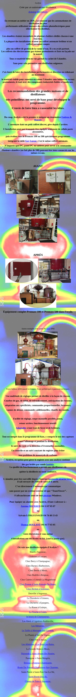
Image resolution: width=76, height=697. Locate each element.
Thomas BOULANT (30, 524)
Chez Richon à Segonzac (37, 589)
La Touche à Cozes (37, 612)
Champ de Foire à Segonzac (37, 681)
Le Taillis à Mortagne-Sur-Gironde (38, 630)
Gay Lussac (31, 141)
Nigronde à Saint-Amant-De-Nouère (37, 653)
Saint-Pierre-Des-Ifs (38, 676)
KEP (48, 329)
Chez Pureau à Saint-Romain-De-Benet (38, 584)
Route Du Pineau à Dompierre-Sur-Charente (37, 667)
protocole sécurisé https (60, 479)
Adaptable (21, 428)
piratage (47, 495)
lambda (50, 464)
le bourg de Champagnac (37, 616)
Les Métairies (38, 626)
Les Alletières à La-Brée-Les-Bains (38, 644)
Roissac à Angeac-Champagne (38, 662)
